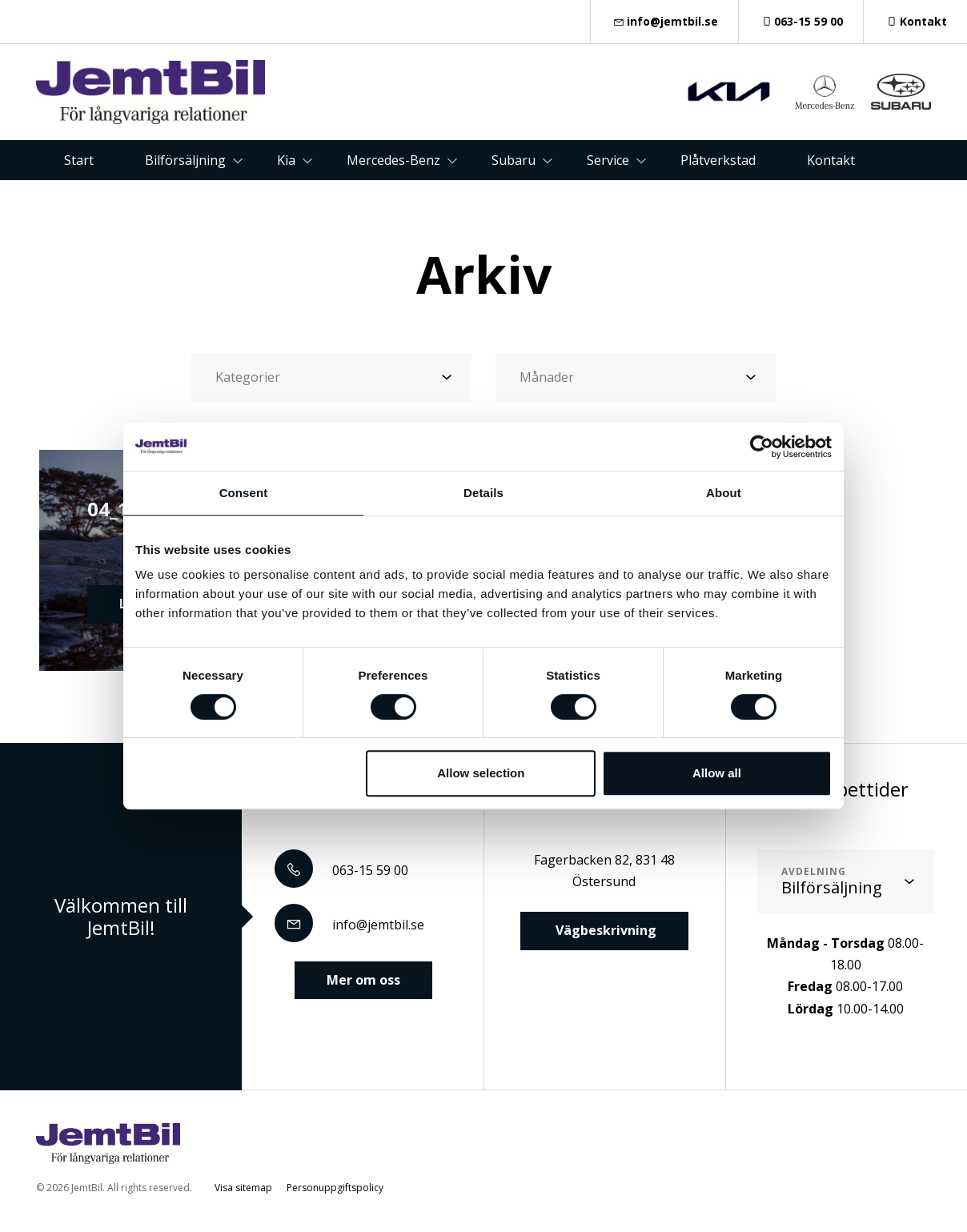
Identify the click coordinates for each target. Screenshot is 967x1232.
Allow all (716, 773)
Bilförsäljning (185, 160)
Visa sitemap (243, 1187)
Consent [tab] (243, 493)
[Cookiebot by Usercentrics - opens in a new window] (762, 447)
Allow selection (480, 773)
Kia (286, 160)
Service (608, 160)
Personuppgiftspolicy (335, 1187)
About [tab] (723, 493)
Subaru (514, 160)
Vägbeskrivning (604, 930)
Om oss (459, 200)
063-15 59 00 (801, 21)
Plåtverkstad (718, 160)
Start (79, 160)
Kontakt (915, 21)
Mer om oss (363, 980)
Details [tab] (483, 493)
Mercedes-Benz (393, 160)
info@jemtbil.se (664, 21)
